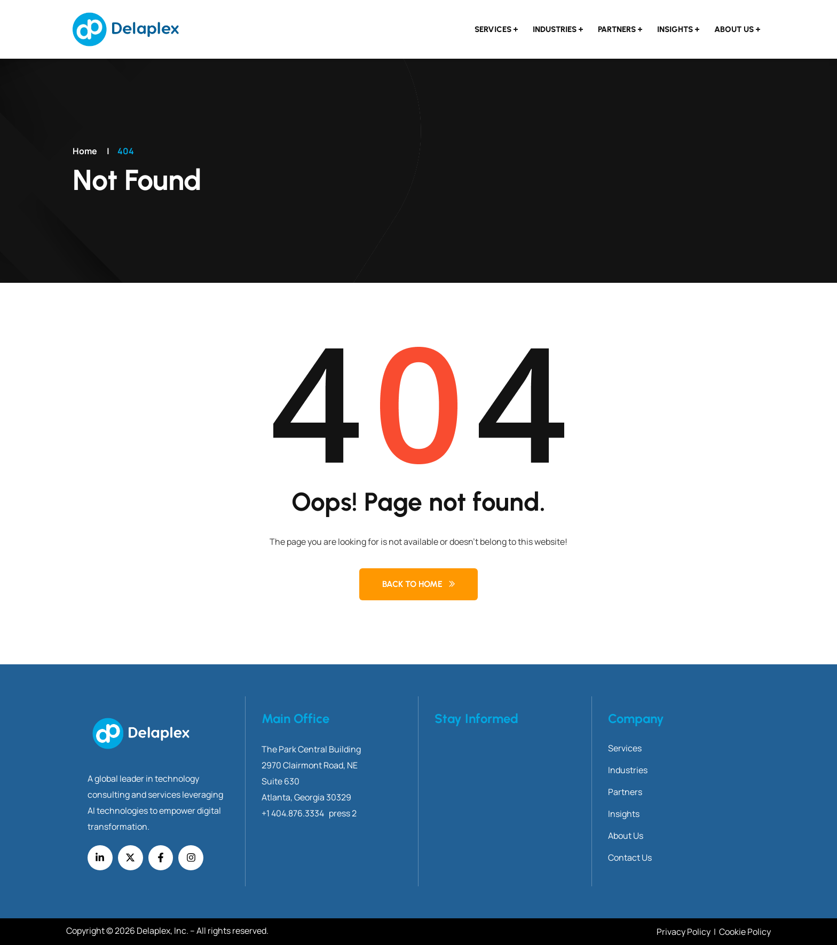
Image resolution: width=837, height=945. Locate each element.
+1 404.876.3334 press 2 (309, 813)
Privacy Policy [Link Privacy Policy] (684, 932)
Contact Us (630, 857)
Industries (555, 29)
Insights (675, 29)
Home (85, 151)
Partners (617, 29)
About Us (734, 29)
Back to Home (412, 584)
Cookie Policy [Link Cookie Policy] (745, 932)
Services (493, 29)
